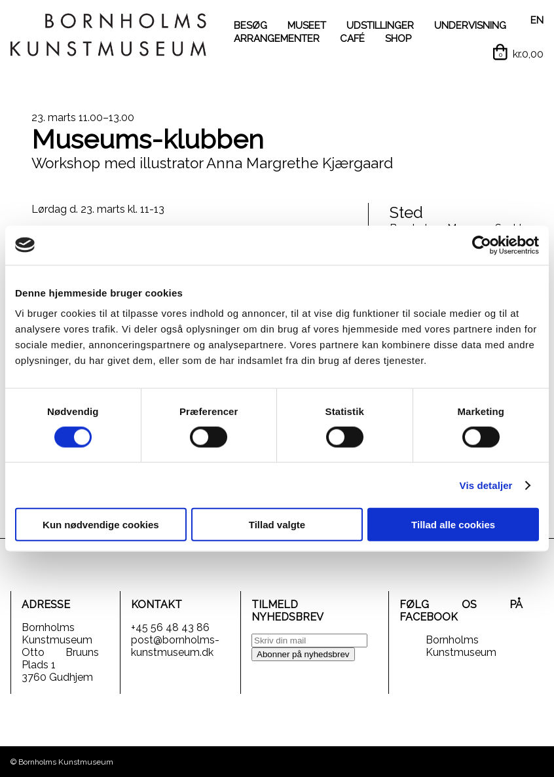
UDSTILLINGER (380, 25)
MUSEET (306, 25)
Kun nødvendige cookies (101, 524)
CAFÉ (352, 39)
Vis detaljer (486, 484)
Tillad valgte (277, 524)
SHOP (398, 39)
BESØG (250, 25)
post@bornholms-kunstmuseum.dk (175, 646)
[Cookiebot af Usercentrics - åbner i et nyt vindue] (481, 245)
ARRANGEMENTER (277, 39)
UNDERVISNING (470, 25)
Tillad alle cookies (453, 524)
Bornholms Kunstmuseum (461, 646)
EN (537, 20)
